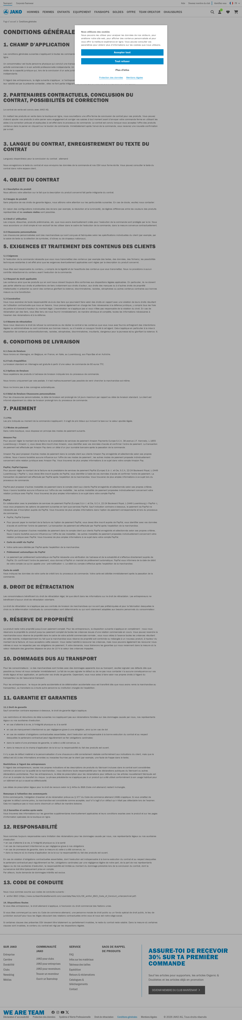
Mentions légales (134, 77)
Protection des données (111, 77)
